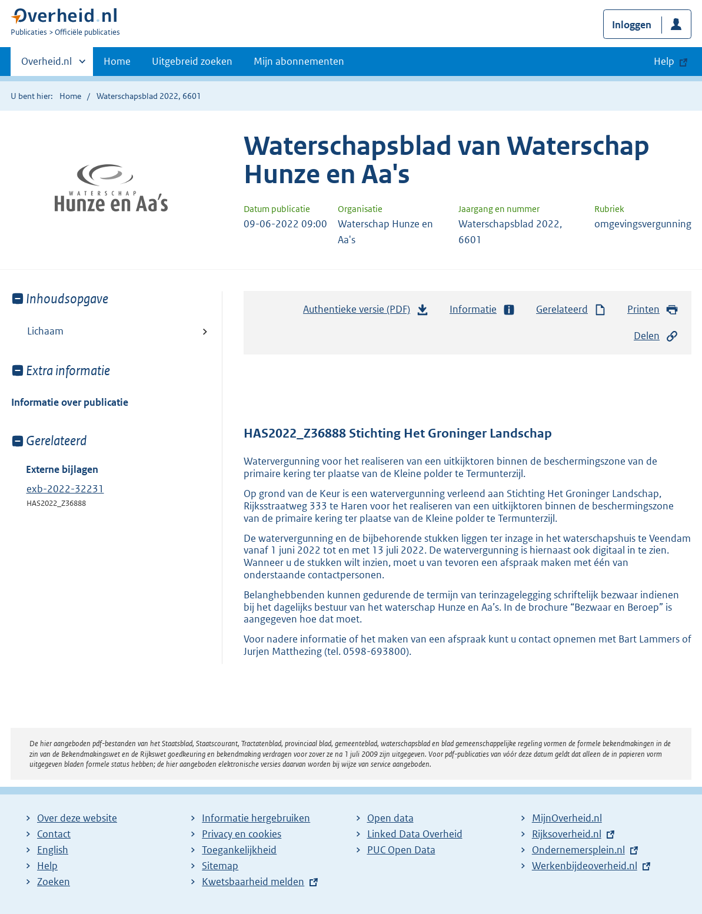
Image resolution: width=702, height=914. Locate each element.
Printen (652, 309)
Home (117, 61)
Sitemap (220, 865)
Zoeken (53, 881)
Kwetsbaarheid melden (253, 881)
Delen (656, 336)
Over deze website (77, 818)
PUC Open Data (401, 849)
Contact (54, 833)
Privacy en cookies (241, 833)
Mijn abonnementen (299, 61)
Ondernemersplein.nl (578, 849)
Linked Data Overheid (415, 833)
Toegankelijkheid (239, 849)
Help (47, 865)
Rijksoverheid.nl (566, 833)
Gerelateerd (571, 309)
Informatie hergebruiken (256, 818)
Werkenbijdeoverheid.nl (584, 865)
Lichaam (45, 330)
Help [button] (664, 61)
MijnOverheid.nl (567, 818)
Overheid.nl (46, 65)
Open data (390, 818)
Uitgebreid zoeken (192, 61)
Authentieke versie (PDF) (366, 312)
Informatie (482, 309)
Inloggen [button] (631, 24)
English (52, 849)
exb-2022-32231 (65, 488)
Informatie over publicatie (69, 402)
